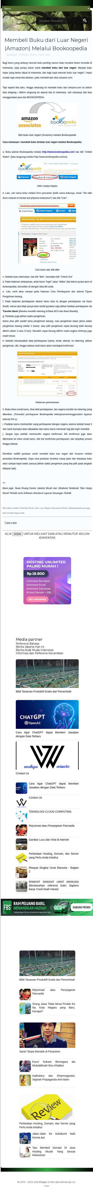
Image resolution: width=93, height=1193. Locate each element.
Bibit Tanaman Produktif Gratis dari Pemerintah (43, 691)
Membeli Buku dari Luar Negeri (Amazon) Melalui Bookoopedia (51, 508)
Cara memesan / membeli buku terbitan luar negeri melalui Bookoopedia (42, 142)
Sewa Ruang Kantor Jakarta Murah (33, 488)
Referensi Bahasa (27, 643)
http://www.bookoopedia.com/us (50, 157)
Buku (33, 54)
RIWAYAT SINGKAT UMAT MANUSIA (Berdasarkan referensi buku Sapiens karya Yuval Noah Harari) (54, 885)
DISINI (17, 534)
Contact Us (22, 773)
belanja (24, 54)
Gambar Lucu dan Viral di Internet (49, 839)
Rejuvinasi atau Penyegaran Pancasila (52, 825)
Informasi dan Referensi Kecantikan (39, 653)
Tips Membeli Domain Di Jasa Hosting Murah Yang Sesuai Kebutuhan (53, 1151)
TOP (46, 1186)
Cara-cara (44, 54)
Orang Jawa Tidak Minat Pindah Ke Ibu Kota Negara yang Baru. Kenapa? (53, 1007)
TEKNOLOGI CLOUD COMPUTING (50, 811)
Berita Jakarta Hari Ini (30, 647)
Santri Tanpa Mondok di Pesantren (39, 1051)
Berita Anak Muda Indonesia (34, 650)
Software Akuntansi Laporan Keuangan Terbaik (47, 493)
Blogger (43, 1182)
